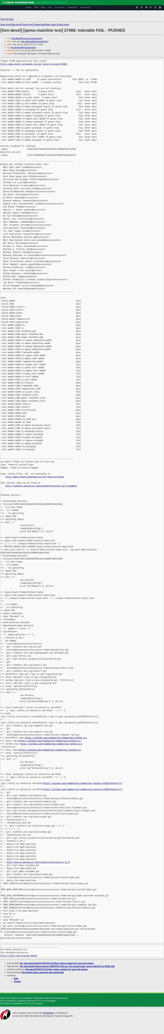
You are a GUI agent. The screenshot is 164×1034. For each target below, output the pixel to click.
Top (2, 19)
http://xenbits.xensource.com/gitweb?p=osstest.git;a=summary (41, 486)
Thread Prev (26, 24)
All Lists (9, 19)
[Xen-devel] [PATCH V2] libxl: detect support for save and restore (56, 969)
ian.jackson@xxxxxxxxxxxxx (23, 47)
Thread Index (63, 24)
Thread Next (39, 24)
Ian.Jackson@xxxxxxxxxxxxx (34, 41)
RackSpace (48, 1013)
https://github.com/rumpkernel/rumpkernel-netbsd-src (56, 737)
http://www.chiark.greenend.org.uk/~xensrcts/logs (34, 476)
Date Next (15, 24)
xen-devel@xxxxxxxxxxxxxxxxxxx (27, 38)
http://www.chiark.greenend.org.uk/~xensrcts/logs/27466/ (34, 64)
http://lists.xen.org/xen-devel (19, 955)
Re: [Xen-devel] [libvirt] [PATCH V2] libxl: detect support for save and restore (57, 963)
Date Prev (5, 24)
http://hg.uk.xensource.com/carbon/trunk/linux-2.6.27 (38, 862)
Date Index (51, 24)
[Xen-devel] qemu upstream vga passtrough (42, 972)
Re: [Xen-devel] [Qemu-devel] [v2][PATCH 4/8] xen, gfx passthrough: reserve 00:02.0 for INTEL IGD (67, 966)
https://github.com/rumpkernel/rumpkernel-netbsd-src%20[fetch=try (82, 783)
